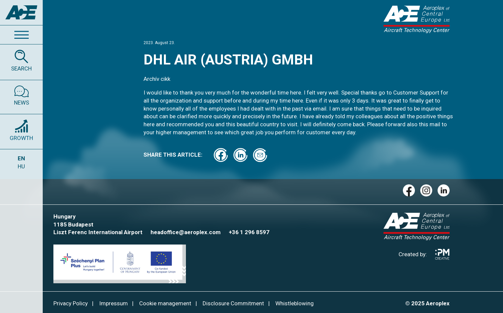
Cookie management (165, 303)
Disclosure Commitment (233, 303)
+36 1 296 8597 (249, 232)
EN (21, 158)
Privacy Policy (70, 303)
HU (21, 166)
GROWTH (21, 138)
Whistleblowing (294, 303)
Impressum (113, 303)
